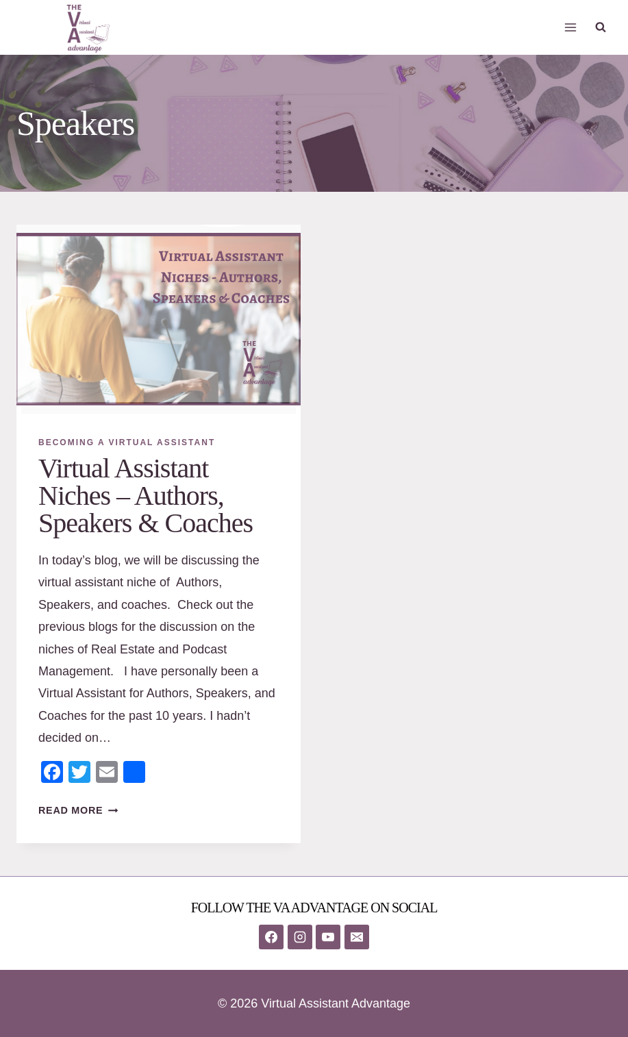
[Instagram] (300, 937)
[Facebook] (271, 937)
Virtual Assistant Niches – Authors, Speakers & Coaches (145, 495)
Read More (78, 810)
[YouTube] (328, 937)
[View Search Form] (601, 27)
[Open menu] (570, 27)
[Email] (356, 937)
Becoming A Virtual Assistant (126, 442)
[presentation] (158, 319)
